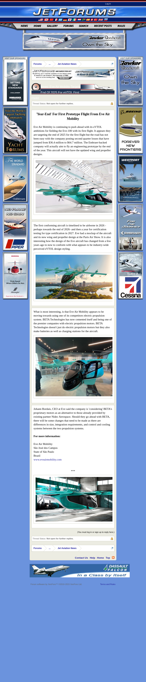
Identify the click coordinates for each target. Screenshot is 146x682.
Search (83, 26)
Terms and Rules (107, 584)
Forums (68, 26)
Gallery (52, 26)
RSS (113, 557)
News (24, 26)
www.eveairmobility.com (48, 459)
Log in (108, 4)
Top (108, 557)
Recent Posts (103, 26)
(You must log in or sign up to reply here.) (96, 532)
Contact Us (81, 557)
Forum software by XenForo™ (56, 584)
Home (37, 26)
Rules (121, 26)
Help (92, 557)
